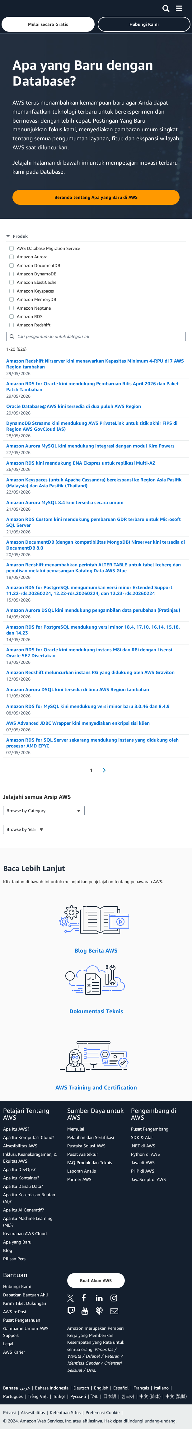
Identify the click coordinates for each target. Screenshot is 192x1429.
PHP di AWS (142, 1171)
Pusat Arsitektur (82, 1154)
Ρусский (78, 1396)
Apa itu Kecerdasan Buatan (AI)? (29, 1198)
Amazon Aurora (32, 256)
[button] (48, 24)
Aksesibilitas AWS (20, 1145)
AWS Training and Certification (96, 1087)
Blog (7, 1250)
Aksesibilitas (33, 1412)
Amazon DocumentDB (38, 265)
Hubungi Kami (17, 1286)
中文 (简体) (150, 1396)
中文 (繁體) (176, 1396)
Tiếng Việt (38, 1396)
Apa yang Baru (17, 1241)
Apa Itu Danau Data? (23, 1186)
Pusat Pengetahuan (21, 1320)
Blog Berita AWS (96, 950)
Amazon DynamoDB (37, 273)
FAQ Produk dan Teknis (89, 1162)
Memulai (75, 1128)
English (101, 1387)
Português (13, 1396)
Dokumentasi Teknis (96, 1011)
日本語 (109, 1396)
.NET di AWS (143, 1145)
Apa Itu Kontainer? (21, 1177)
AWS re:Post (14, 1311)
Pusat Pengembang (149, 1128)
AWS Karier (14, 1352)
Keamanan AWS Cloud (25, 1233)
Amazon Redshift (33, 324)
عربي (25, 1387)
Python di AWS (145, 1154)
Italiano (161, 1387)
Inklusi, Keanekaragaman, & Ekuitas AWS (30, 1157)
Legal (8, 1343)
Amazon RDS (30, 316)
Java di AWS (143, 1162)
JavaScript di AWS (148, 1179)
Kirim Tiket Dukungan (24, 1303)
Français (141, 1387)
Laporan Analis (81, 1171)
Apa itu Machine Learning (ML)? (28, 1222)
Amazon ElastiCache (36, 282)
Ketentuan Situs (65, 1412)
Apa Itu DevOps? (19, 1169)
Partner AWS (79, 1179)
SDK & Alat (142, 1137)
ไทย (94, 1396)
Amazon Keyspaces (35, 290)
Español (121, 1387)
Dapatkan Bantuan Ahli (25, 1294)
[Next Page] (102, 770)
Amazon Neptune (34, 308)
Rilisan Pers (14, 1258)
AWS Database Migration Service (48, 248)
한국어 (127, 1396)
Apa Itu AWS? (16, 1128)
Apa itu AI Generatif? (23, 1209)
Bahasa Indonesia (51, 1387)
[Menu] (178, 7)
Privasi (9, 1412)
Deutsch (81, 1387)
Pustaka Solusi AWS (86, 1145)
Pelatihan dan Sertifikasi (90, 1137)
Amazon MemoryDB (36, 299)
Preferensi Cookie (102, 1412)
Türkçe (59, 1396)
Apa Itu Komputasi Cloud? (28, 1137)
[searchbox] (96, 336)
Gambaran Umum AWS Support (26, 1332)
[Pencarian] (165, 7)
